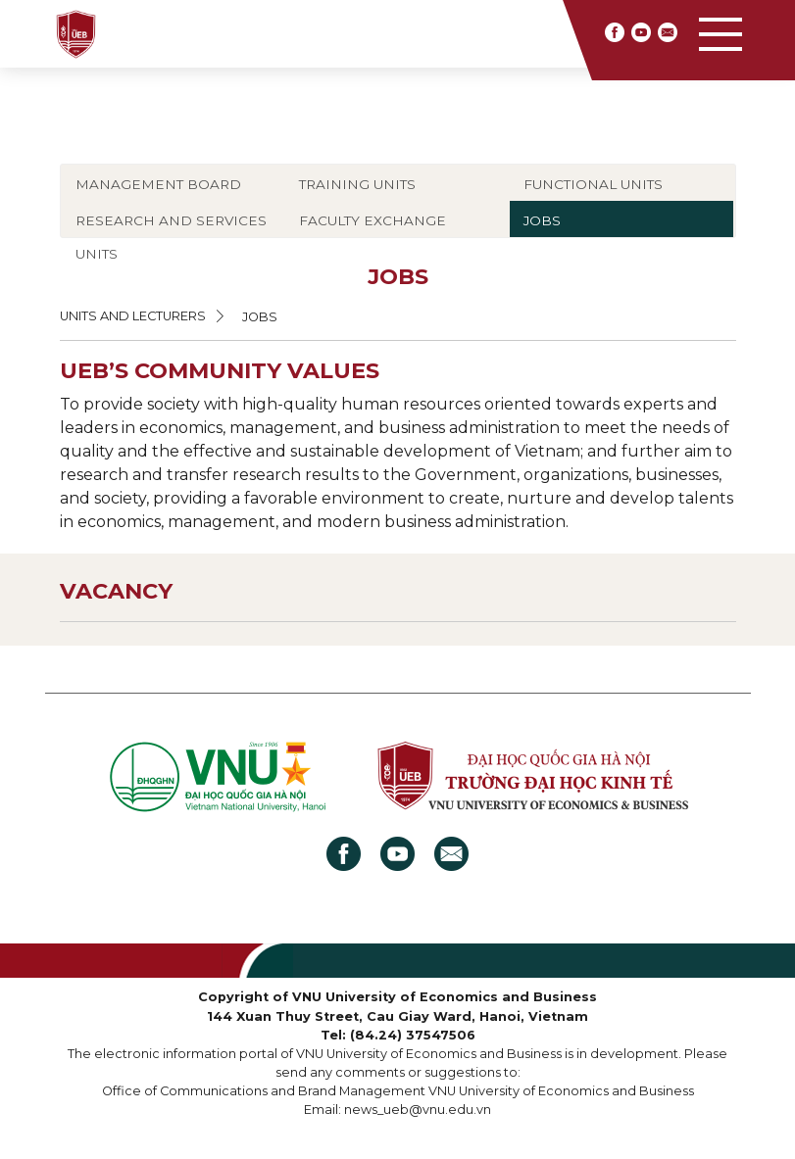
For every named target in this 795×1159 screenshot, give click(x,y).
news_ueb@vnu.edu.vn (417, 1109)
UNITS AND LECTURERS (133, 316)
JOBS (542, 220)
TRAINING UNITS (357, 184)
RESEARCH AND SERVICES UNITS (171, 237)
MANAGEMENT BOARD (158, 184)
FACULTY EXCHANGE (372, 220)
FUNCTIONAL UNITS (593, 184)
